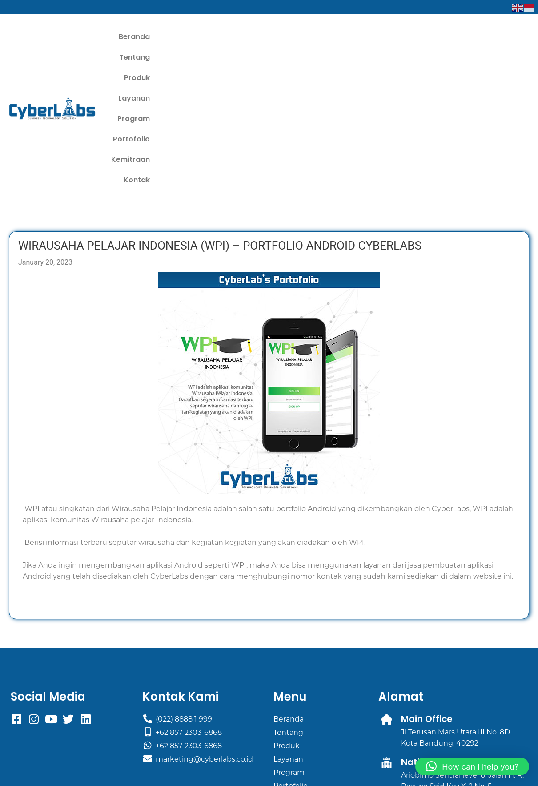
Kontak (509, 37)
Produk (277, 37)
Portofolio (412, 37)
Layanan (319, 37)
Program (364, 37)
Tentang (235, 37)
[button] (472, 766)
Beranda (191, 37)
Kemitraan (463, 37)
